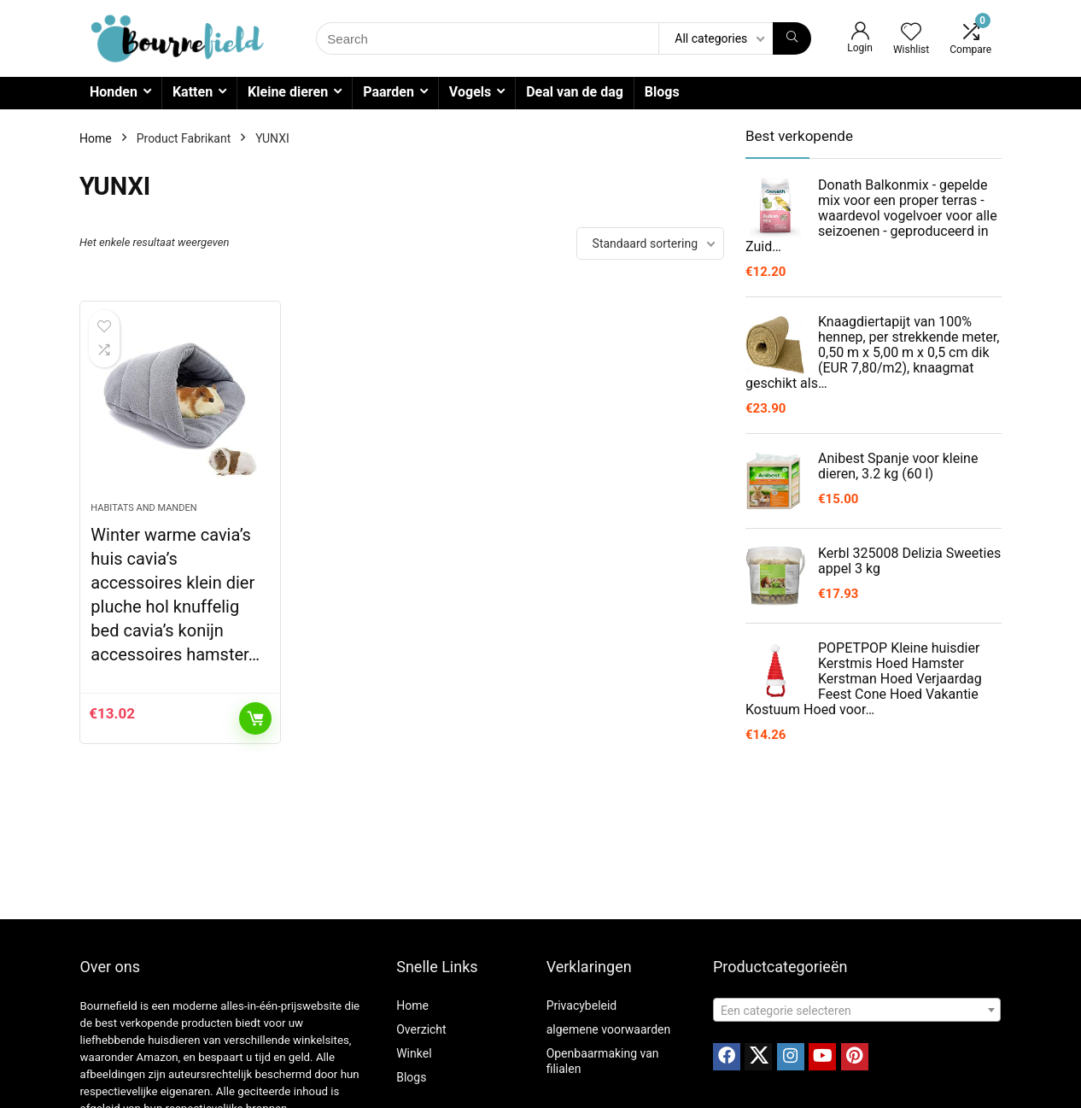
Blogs (662, 92)
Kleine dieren (288, 92)
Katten (192, 92)
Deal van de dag (574, 92)
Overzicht (421, 1029)
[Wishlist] (911, 33)
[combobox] (857, 1010)
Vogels (470, 92)
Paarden (388, 92)
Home (95, 138)
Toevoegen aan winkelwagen (255, 718)
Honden (113, 92)
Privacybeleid (581, 1005)
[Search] (792, 38)
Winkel (413, 1053)
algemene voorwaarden (608, 1029)
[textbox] (857, 1011)
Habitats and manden (143, 507)
